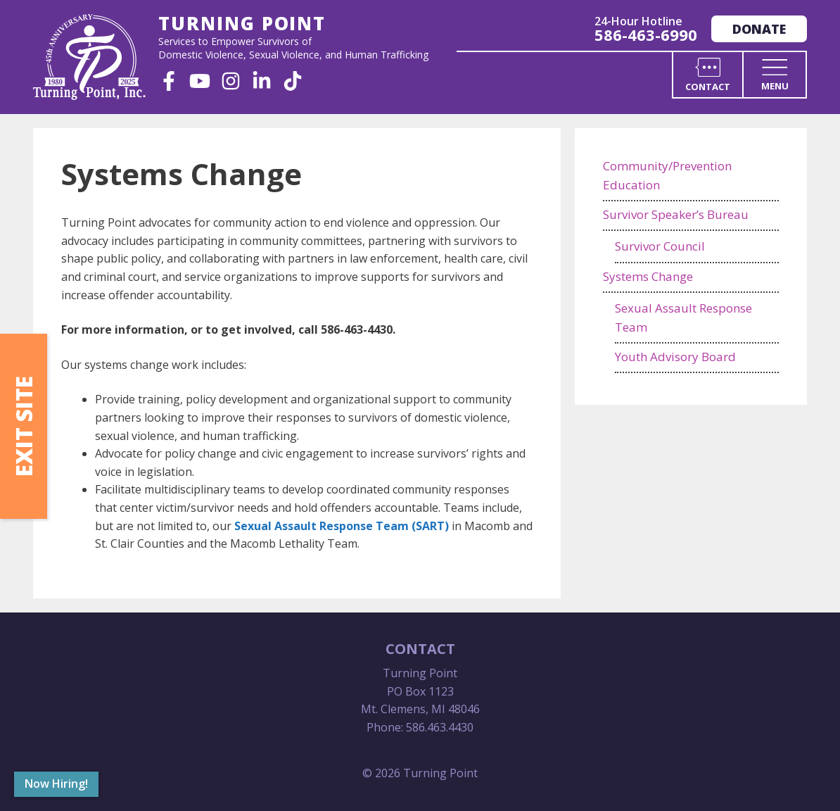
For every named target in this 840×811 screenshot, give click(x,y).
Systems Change (648, 276)
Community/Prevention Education (667, 175)
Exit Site (23, 426)
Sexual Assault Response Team (683, 317)
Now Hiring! (56, 783)
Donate (759, 28)
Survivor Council (660, 246)
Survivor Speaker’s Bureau (676, 214)
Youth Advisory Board (675, 356)
